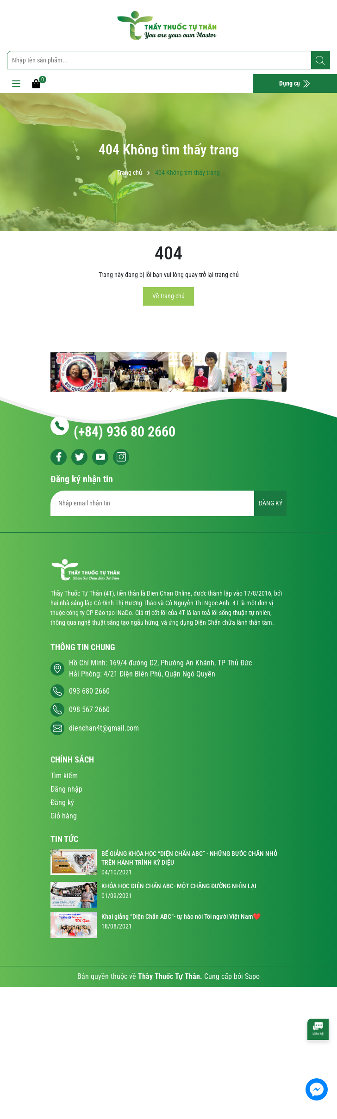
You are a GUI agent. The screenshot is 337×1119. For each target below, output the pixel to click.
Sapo (252, 976)
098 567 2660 (89, 709)
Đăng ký (62, 802)
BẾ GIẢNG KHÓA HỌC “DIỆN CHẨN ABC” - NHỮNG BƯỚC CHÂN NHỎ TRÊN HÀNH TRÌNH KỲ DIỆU (189, 858)
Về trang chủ (168, 296)
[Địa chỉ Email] (168, 503)
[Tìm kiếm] (320, 60)
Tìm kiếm (64, 775)
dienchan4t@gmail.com (104, 728)
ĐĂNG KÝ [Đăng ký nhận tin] (270, 503)
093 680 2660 (89, 691)
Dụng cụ (295, 83)
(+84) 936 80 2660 (124, 432)
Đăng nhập (66, 789)
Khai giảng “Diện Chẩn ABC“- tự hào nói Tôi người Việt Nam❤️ (181, 916)
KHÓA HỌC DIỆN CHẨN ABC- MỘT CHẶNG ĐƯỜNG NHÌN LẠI (178, 886)
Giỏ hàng (63, 816)
